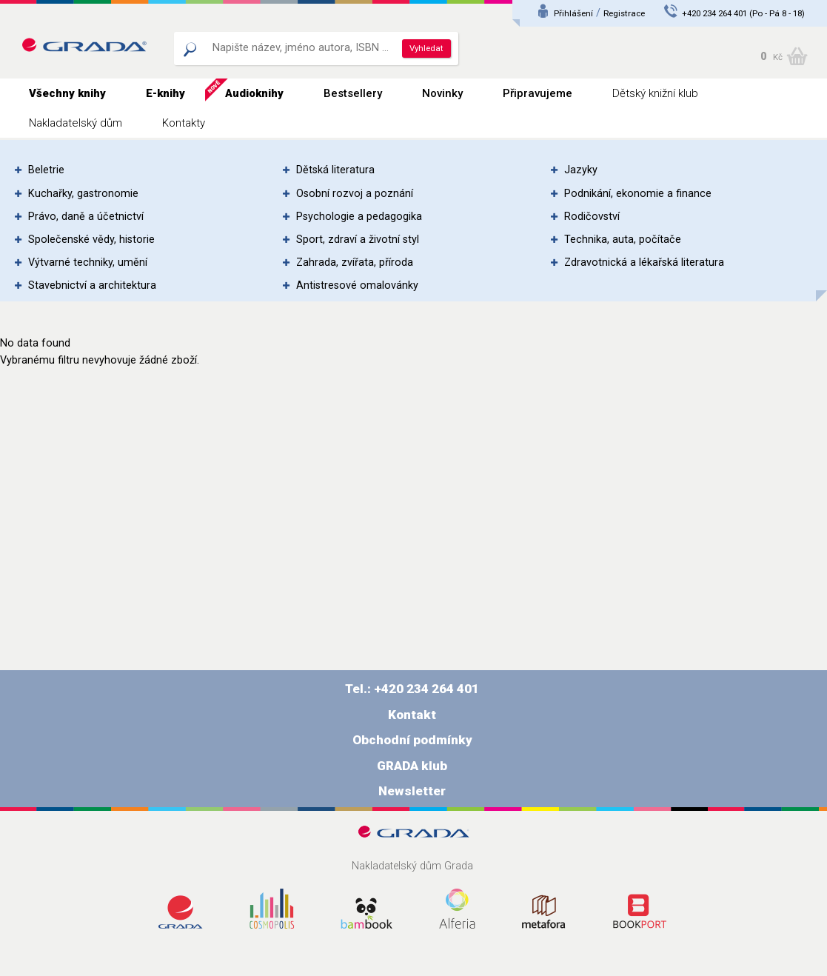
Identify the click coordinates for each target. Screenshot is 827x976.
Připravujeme (537, 93)
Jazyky (580, 170)
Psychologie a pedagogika (359, 216)
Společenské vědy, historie (91, 239)
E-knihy (165, 93)
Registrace (624, 13)
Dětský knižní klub (655, 93)
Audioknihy (254, 93)
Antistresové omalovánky (357, 285)
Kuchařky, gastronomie (83, 193)
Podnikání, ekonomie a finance (638, 193)
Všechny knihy (67, 93)
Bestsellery (353, 93)
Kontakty (183, 123)
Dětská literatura (335, 170)
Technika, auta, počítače (622, 239)
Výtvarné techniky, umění (87, 262)
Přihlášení (573, 13)
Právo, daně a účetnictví (86, 216)
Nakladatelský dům (75, 123)
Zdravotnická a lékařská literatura (644, 262)
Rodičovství (592, 216)
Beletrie (46, 170)
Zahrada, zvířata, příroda (354, 262)
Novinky (442, 93)
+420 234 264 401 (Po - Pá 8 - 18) (743, 13)
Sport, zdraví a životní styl (357, 239)
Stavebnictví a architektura (92, 285)
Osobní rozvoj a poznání (354, 193)
